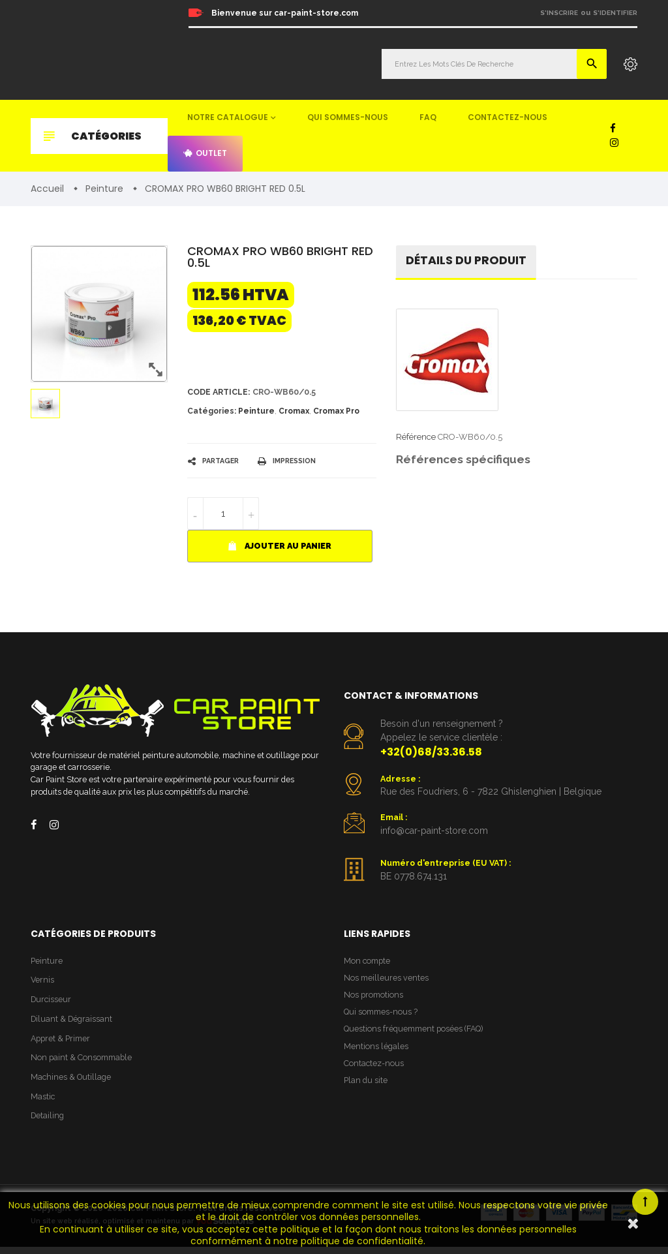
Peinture (256, 412)
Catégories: (211, 412)
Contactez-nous (507, 117)
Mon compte (368, 964)
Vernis (43, 983)
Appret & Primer (62, 1043)
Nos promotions (374, 999)
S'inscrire (559, 12)
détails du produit (467, 261)
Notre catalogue (227, 117)
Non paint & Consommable (83, 1063)
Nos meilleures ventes (387, 981)
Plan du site (366, 1088)
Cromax (294, 412)
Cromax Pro (336, 412)
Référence (416, 438)
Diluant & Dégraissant (73, 1023)
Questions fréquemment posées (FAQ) (417, 1035)
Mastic (43, 1103)
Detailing (48, 1123)
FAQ (427, 117)
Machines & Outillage (72, 1083)
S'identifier (615, 12)
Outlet (205, 153)
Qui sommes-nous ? (382, 1017)
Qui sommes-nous (347, 117)
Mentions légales (376, 1053)
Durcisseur (52, 1004)
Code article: (220, 393)
